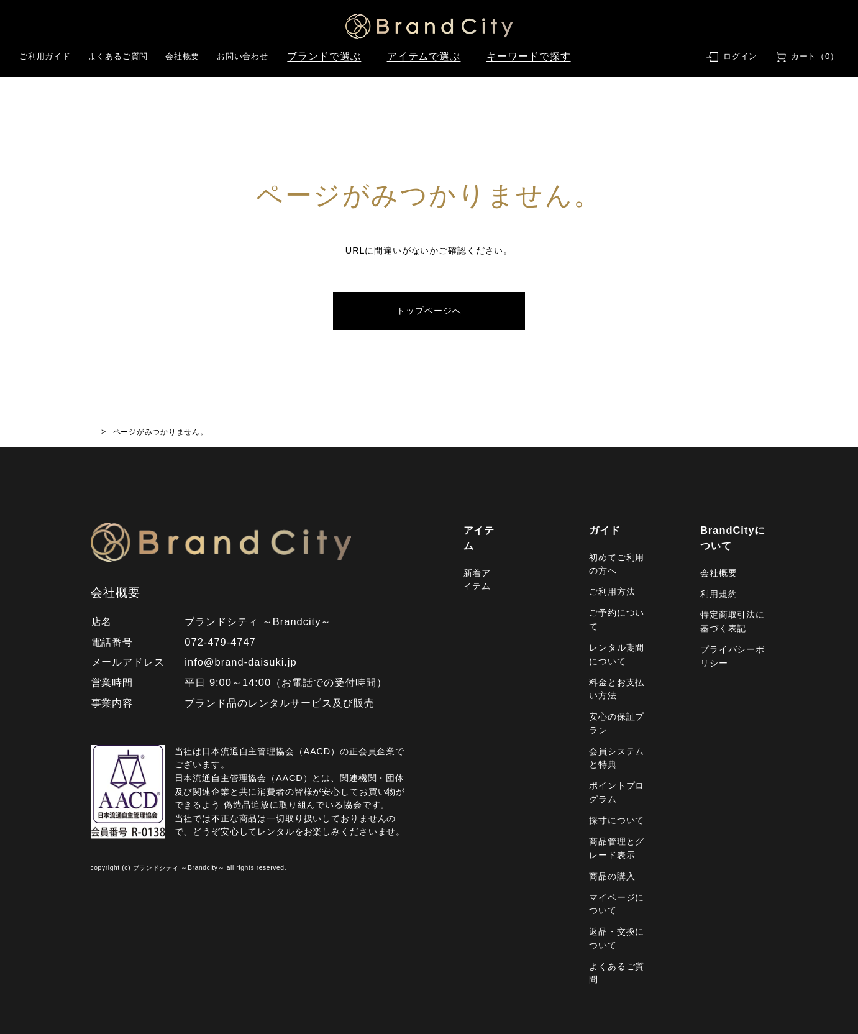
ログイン (740, 56)
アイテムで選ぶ (424, 56)
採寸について (616, 820)
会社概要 (182, 56)
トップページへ (428, 311)
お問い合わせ (242, 56)
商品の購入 (612, 876)
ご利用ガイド (45, 56)
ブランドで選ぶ (324, 56)
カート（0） (815, 56)
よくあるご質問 (118, 56)
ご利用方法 (612, 592)
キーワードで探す (528, 56)
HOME (103, 432)
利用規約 (718, 594)
